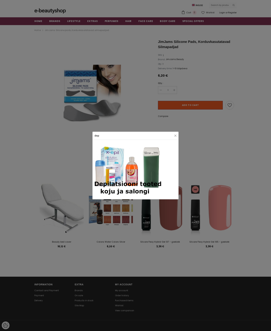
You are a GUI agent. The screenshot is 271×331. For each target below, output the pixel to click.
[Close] (175, 136)
